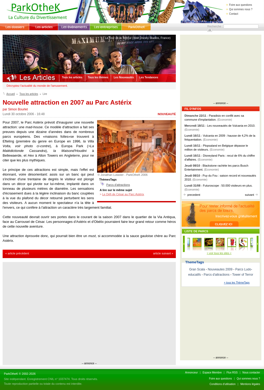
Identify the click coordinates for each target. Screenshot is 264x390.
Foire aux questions (239, 4)
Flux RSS (231, 372)
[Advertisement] (49, 312)
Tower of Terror (242, 274)
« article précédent (17, 253)
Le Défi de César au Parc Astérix (123, 194)
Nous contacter (251, 372)
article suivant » (163, 253)
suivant (251, 194)
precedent (191, 194)
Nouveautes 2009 (220, 269)
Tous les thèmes (98, 77)
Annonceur (191, 372)
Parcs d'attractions (118, 184)
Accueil (10, 94)
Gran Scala (197, 269)
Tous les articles (72, 77)
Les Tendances (148, 77)
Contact (232, 13)
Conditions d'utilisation (222, 384)
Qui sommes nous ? (239, 9)
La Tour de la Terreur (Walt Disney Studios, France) (138, 37)
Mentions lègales (250, 384)
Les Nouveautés (124, 77)
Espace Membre (212, 372)
